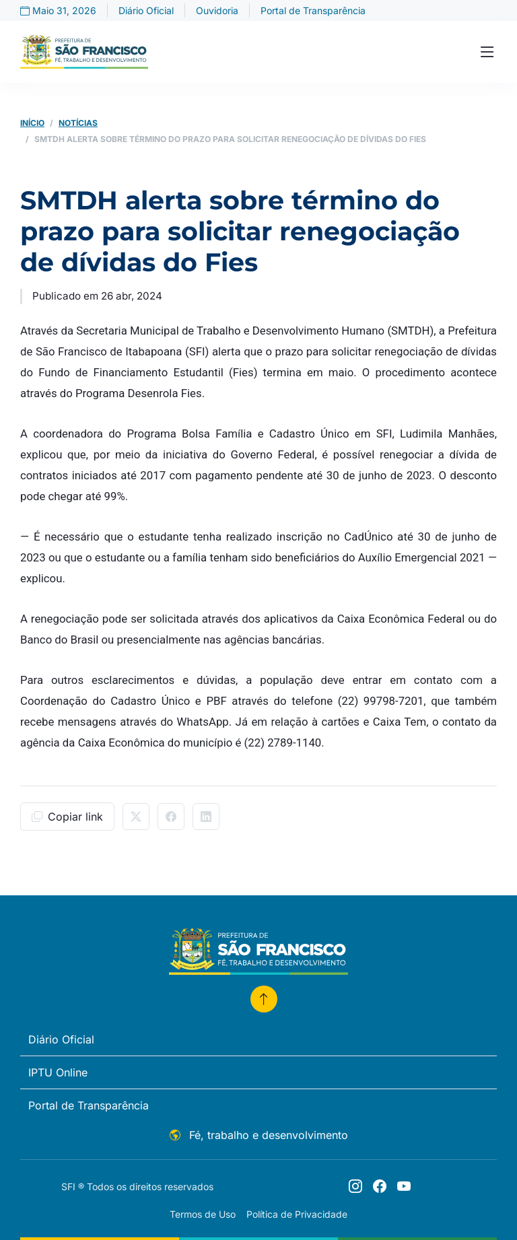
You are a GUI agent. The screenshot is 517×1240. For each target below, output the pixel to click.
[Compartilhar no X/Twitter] (136, 816)
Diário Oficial (146, 10)
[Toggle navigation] (487, 52)
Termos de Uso (203, 1214)
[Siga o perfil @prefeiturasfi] (355, 1186)
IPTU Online (58, 1072)
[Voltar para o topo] (263, 999)
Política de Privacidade (296, 1214)
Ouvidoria (217, 10)
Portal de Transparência (313, 10)
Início (32, 123)
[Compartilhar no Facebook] (171, 816)
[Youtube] (404, 1186)
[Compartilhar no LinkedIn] (206, 816)
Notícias (78, 123)
